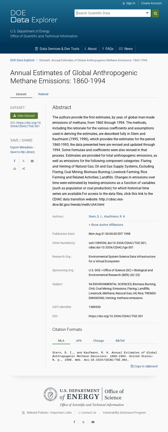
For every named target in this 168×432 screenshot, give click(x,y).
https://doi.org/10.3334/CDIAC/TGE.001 (25, 124)
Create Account (151, 3)
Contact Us (87, 412)
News (126, 49)
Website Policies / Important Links (47, 412)
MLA (61, 340)
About (91, 49)
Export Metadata (22, 147)
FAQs (107, 49)
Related (43, 94)
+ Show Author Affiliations (106, 224)
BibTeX (120, 340)
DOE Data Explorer (22, 60)
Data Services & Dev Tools (57, 49)
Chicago (98, 340)
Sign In (129, 3)
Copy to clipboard (144, 367)
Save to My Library (22, 152)
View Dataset (24, 115)
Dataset (21, 94)
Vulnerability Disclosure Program (124, 412)
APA (79, 340)
